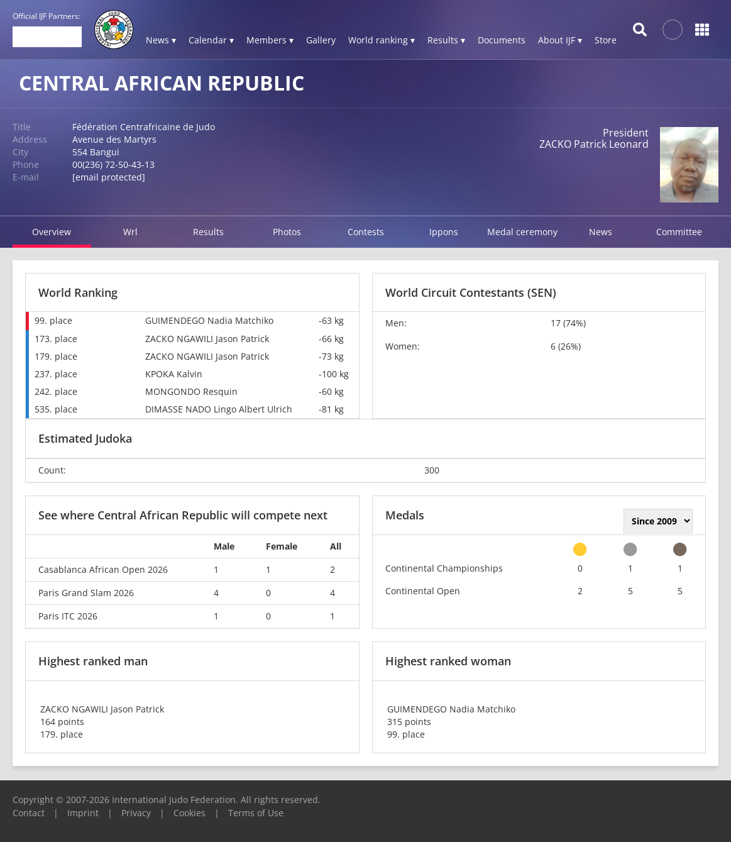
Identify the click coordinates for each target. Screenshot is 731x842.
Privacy (136, 813)
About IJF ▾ (560, 40)
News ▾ (161, 40)
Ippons (443, 232)
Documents (501, 40)
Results (208, 232)
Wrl (130, 232)
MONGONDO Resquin (191, 391)
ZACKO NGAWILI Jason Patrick (207, 339)
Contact (29, 813)
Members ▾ (270, 40)
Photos (287, 232)
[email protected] (108, 177)
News (600, 232)
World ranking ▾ (381, 40)
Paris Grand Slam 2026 (86, 593)
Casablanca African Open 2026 (103, 569)
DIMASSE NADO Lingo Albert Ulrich (218, 409)
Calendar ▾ (211, 40)
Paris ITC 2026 (67, 616)
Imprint (83, 813)
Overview (51, 232)
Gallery (321, 40)
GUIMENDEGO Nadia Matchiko (209, 320)
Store (606, 40)
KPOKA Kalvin (173, 374)
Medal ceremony (522, 232)
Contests (366, 232)
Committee (679, 232)
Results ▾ (446, 40)
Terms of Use (255, 813)
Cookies (189, 813)
